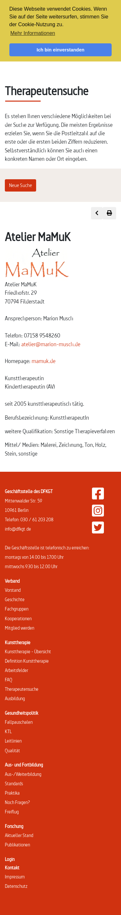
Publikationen (17, 844)
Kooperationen (18, 618)
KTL (8, 731)
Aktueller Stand (19, 835)
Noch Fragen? (17, 802)
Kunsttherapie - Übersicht (28, 651)
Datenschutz (16, 886)
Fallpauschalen (19, 722)
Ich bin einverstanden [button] (61, 49)
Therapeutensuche (21, 689)
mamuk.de (43, 361)
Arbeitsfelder (16, 670)
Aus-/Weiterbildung (23, 774)
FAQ (8, 679)
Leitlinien (13, 741)
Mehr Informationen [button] (32, 33)
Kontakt (12, 867)
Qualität (12, 750)
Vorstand (13, 590)
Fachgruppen (16, 609)
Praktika (12, 793)
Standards (14, 783)
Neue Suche (20, 185)
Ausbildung (15, 698)
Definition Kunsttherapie (27, 661)
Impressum (15, 876)
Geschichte (15, 599)
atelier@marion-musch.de (50, 344)
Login (10, 859)
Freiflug (12, 811)
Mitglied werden (19, 628)
